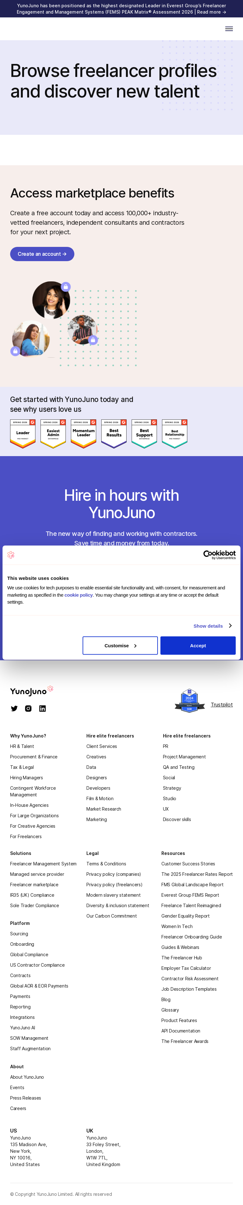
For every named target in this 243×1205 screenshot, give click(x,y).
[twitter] (14, 709)
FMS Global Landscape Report (192, 884)
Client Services (101, 746)
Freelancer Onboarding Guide (191, 936)
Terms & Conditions (106, 863)
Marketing (96, 819)
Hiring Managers (26, 777)
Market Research (103, 809)
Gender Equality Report (185, 916)
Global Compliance (29, 954)
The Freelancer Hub (181, 957)
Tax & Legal (22, 767)
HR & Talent (22, 746)
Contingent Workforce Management (33, 791)
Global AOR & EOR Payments (39, 985)
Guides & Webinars (180, 947)
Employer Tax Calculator (186, 968)
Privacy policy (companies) (113, 874)
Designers (96, 777)
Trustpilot (222, 704)
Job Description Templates (189, 989)
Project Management (184, 756)
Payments (20, 996)
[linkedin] (42, 709)
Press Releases (25, 1098)
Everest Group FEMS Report (190, 895)
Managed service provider (37, 874)
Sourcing (19, 933)
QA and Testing (179, 767)
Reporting (20, 1006)
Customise (121, 645)
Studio (169, 798)
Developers (98, 788)
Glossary (170, 1010)
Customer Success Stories (188, 863)
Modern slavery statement (113, 895)
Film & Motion (99, 798)
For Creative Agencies (32, 826)
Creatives (96, 756)
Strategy (172, 788)
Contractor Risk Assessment (190, 978)
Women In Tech (176, 926)
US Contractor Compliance (37, 965)
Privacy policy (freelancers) (114, 884)
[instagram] (28, 709)
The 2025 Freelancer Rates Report (197, 874)
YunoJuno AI (22, 1027)
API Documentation (180, 1030)
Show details (208, 626)
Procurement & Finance (34, 756)
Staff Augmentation (30, 1048)
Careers (18, 1108)
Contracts (20, 975)
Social (169, 777)
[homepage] (38, 691)
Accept (198, 645)
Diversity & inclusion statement (117, 905)
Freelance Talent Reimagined (191, 905)
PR (165, 746)
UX (166, 809)
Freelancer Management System (43, 863)
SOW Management (29, 1038)
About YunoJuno (27, 1077)
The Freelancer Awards (185, 1041)
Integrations (22, 1017)
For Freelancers (26, 836)
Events (17, 1087)
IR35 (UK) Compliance (32, 895)
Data (91, 767)
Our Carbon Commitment (111, 916)
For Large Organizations (34, 815)
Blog (166, 999)
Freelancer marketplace (34, 884)
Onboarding (22, 944)
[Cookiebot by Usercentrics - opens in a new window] (208, 555)
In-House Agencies (29, 805)
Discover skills (177, 819)
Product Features (179, 1020)
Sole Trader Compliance (34, 905)
